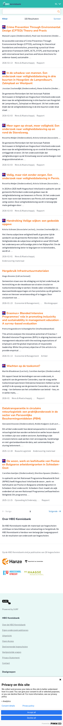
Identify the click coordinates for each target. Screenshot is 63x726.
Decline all (31, 718)
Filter (5, 18)
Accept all (31, 712)
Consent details (8, 706)
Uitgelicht (7, 635)
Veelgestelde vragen (11, 652)
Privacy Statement (11, 657)
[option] (31, 568)
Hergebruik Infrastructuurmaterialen (25, 271)
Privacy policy (28, 706)
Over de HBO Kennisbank (13, 624)
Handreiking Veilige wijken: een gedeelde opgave (30, 222)
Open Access (8, 641)
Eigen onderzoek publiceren (15, 630)
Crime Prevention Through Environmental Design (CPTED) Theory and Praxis (31, 28)
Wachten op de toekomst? (23, 366)
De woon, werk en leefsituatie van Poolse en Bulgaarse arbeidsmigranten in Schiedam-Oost (31, 464)
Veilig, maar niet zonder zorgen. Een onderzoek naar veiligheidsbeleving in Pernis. (31, 176)
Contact (6, 663)
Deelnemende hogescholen (15, 646)
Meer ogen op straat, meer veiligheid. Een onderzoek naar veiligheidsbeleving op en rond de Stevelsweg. (30, 129)
